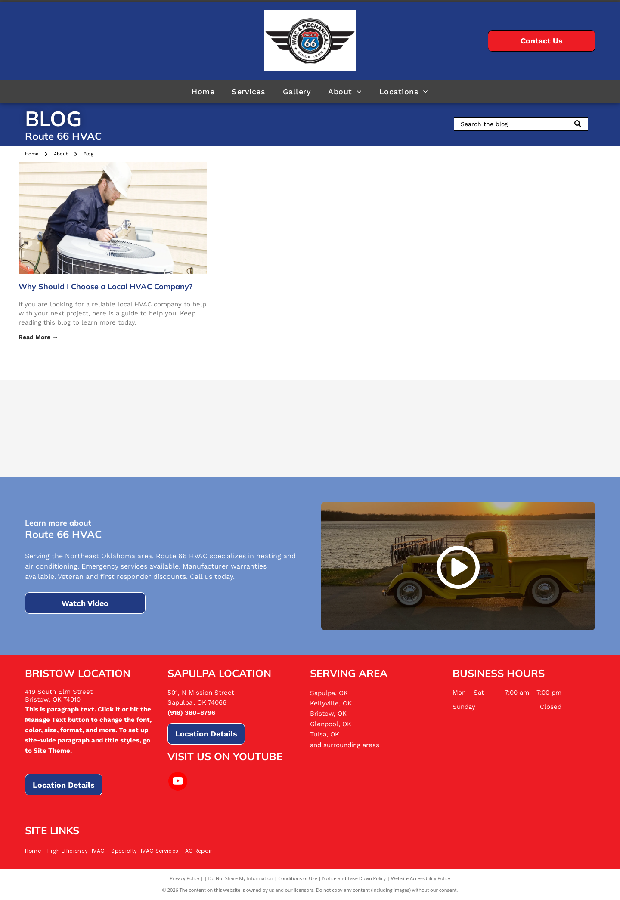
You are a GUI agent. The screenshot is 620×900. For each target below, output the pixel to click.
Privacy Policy (184, 878)
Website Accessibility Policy (420, 878)
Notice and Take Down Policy (354, 878)
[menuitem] (203, 91)
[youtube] (177, 782)
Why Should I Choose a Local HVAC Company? (105, 286)
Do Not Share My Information (240, 878)
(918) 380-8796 (191, 713)
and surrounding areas (344, 745)
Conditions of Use (297, 878)
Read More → (38, 337)
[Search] (521, 124)
